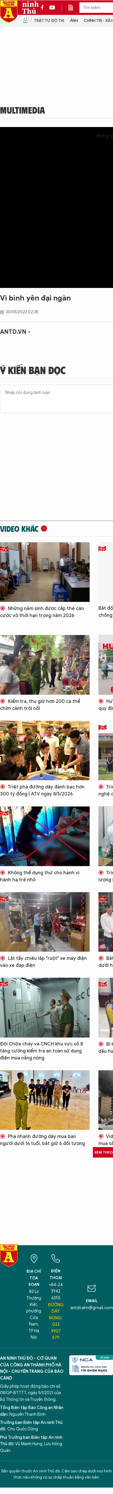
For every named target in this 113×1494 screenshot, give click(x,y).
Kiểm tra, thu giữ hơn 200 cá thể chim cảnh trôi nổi (40, 705)
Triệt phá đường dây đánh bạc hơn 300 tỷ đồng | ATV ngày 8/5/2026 (42, 790)
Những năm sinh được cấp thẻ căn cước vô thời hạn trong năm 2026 (42, 612)
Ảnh (74, 20)
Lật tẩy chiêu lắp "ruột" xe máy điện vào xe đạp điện (43, 962)
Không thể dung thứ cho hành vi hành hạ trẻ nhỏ (39, 876)
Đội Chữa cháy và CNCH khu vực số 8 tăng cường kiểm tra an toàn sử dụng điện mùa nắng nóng (41, 1051)
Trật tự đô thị (49, 20)
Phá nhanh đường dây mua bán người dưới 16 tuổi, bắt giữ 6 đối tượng (42, 1140)
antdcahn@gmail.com (91, 1307)
